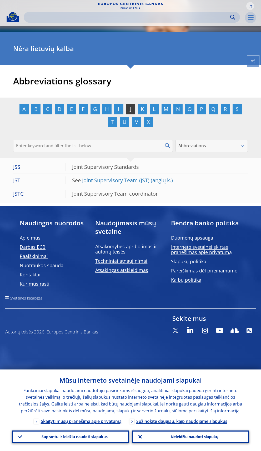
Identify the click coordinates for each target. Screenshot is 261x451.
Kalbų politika (186, 280)
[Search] (127, 17)
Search (232, 17)
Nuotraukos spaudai (42, 265)
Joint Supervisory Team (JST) (115, 180)
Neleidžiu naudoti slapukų (194, 436)
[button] (250, 6)
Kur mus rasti (34, 284)
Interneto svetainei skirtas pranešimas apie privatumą (201, 249)
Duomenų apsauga (192, 238)
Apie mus (30, 238)
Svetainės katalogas (26, 298)
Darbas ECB (33, 247)
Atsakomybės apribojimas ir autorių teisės (126, 249)
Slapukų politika (188, 261)
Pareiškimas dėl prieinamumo (204, 270)
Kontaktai (30, 274)
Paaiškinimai (34, 256)
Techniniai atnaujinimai (121, 261)
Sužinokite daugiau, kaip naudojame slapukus (181, 421)
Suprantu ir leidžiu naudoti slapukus (75, 436)
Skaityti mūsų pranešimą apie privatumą (81, 421)
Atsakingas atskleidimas (121, 270)
